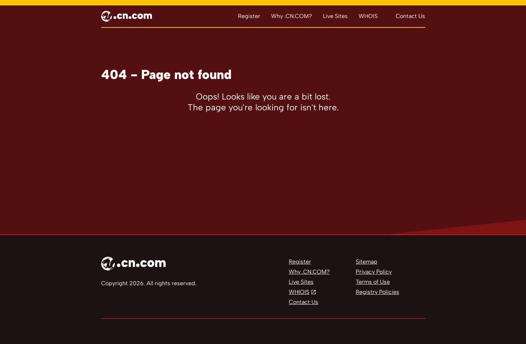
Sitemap (366, 261)
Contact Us (410, 16)
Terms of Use (373, 281)
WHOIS (368, 16)
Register (249, 16)
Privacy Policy (374, 271)
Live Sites (335, 16)
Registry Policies (377, 291)
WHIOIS (299, 291)
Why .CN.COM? (291, 16)
